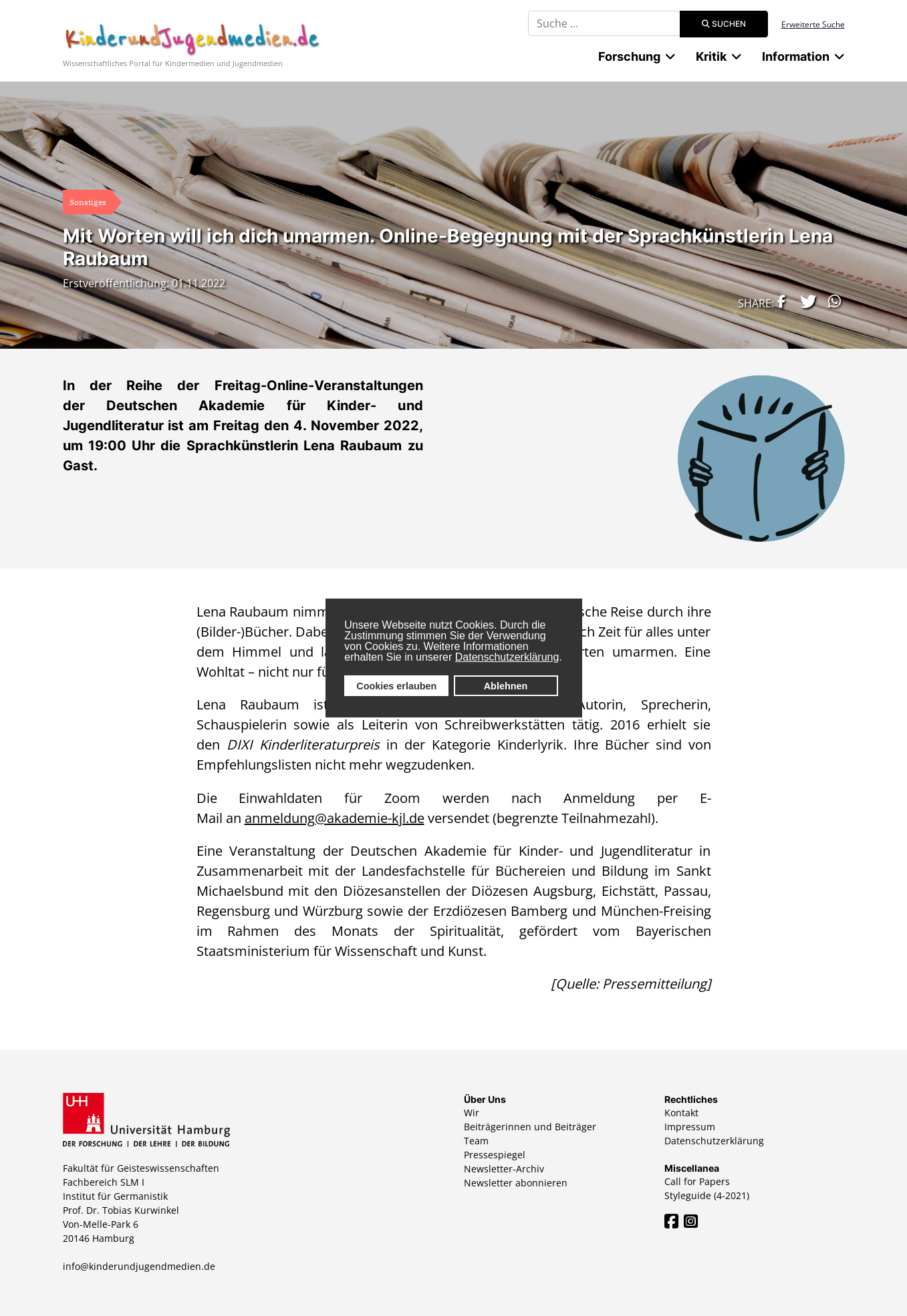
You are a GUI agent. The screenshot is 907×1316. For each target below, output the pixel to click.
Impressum (689, 1126)
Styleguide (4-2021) (706, 1195)
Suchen (724, 24)
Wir (471, 1112)
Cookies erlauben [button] (396, 686)
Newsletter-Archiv (504, 1168)
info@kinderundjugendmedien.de (139, 1266)
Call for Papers (697, 1181)
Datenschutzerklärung (507, 657)
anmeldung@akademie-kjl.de (334, 818)
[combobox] (604, 23)
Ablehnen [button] (506, 686)
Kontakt (681, 1112)
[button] (778, 301)
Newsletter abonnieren (515, 1182)
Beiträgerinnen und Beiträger (530, 1126)
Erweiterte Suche (813, 24)
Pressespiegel (494, 1154)
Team (476, 1140)
